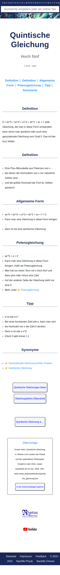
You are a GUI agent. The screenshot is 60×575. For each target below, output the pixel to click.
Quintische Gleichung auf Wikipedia (30, 422)
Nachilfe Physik (24, 561)
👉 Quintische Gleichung (18, 368)
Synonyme (30, 90)
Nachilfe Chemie (45, 561)
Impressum (26, 556)
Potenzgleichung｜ (31, 85)
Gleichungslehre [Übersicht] (30, 398)
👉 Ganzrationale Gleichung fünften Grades (28, 363)
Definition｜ (13, 80)
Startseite (11, 556)
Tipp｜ (49, 85)
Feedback (41, 556)
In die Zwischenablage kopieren (30, 487)
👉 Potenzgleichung (28, 290)
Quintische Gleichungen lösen (30, 387)
